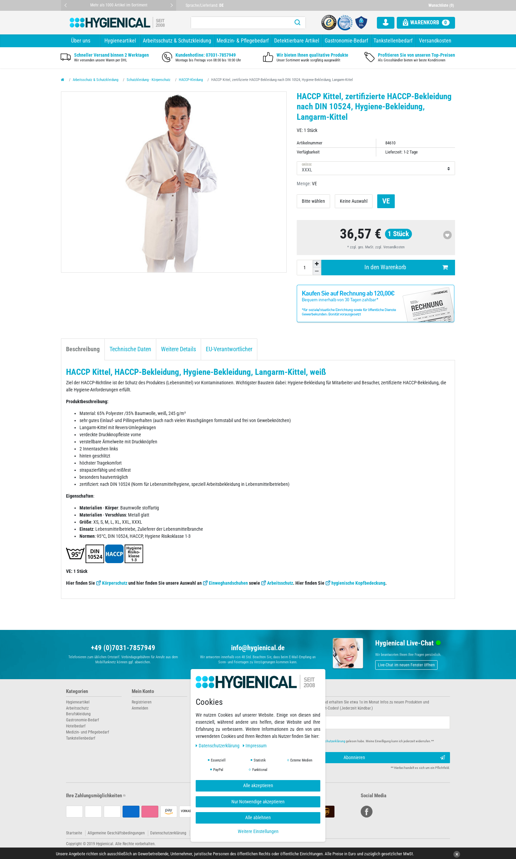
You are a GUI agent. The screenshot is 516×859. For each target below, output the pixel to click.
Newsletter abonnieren (285, 691)
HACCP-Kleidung (191, 80)
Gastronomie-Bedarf (346, 40)
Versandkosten (435, 40)
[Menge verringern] (317, 271)
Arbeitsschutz (280, 583)
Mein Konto (143, 691)
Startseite (74, 833)
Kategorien (77, 691)
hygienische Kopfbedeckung (358, 583)
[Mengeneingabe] (305, 267)
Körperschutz (114, 583)
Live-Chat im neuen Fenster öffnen (406, 665)
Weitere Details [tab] (178, 349)
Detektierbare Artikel (296, 40)
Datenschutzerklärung (168, 833)
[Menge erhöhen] (317, 264)
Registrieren (142, 702)
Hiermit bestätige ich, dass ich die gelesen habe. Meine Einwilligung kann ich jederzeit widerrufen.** (351, 741)
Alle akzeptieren (258, 785)
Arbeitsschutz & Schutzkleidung (177, 40)
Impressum (255, 745)
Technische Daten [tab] (130, 349)
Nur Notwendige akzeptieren (258, 801)
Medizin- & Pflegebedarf (243, 40)
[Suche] (297, 23)
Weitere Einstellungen (258, 831)
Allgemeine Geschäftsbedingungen (116, 833)
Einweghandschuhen (228, 583)
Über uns (80, 40)
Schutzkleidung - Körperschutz (148, 80)
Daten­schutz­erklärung (218, 745)
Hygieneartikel (120, 40)
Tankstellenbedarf (393, 40)
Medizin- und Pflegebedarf (87, 732)
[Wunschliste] (441, 5)
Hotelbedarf (76, 726)
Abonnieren (394, 758)
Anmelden (140, 708)
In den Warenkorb (406, 267)
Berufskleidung (78, 714)
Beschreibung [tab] (83, 349)
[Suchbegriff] (240, 23)
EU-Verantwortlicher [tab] (229, 349)
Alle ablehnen (258, 817)
